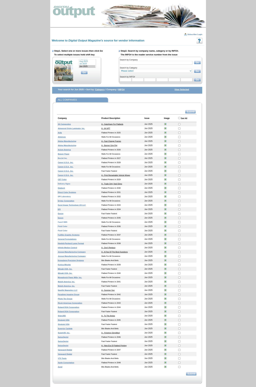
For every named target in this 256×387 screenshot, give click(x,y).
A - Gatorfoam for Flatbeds (112, 124)
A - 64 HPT (105, 128)
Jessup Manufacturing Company (72, 252)
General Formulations (67, 239)
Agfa (60, 133)
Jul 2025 (87, 64)
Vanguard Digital (65, 350)
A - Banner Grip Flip (109, 145)
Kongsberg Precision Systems (71, 260)
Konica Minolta (64, 265)
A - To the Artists (108, 316)
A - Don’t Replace (108, 248)
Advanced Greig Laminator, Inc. (71, 128)
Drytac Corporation (66, 201)
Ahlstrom (62, 137)
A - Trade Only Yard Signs (111, 184)
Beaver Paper (63, 154)
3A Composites (64, 124)
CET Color (62, 179)
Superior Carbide (65, 329)
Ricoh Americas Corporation (70, 303)
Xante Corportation (66, 363)
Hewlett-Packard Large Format (71, 243)
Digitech (61, 188)
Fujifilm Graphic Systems (69, 235)
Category (100, 89)
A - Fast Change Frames (111, 141)
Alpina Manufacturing (67, 141)
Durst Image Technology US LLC (72, 205)
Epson (60, 214)
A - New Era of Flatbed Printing (113, 346)
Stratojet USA (64, 320)
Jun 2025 (87, 66)
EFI (59, 209)
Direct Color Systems (67, 192)
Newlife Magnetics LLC (68, 290)
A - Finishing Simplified (110, 333)
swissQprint (63, 337)
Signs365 (62, 316)
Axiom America (64, 150)
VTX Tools (62, 358)
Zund (60, 367)
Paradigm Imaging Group (68, 294)
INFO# (121, 89)
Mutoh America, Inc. (66, 282)
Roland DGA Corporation (68, 307)
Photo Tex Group (65, 299)
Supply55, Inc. (64, 333)
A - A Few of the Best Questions (114, 252)
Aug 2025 (87, 61)
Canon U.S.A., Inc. (65, 162)
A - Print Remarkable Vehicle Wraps (115, 175)
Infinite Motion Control (67, 248)
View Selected (181, 89)
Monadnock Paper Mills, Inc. (70, 277)
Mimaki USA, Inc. (65, 269)
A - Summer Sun (108, 290)
